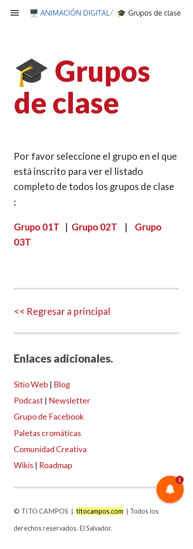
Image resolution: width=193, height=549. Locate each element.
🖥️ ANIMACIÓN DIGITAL (69, 12)
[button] (170, 489)
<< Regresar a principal (62, 311)
